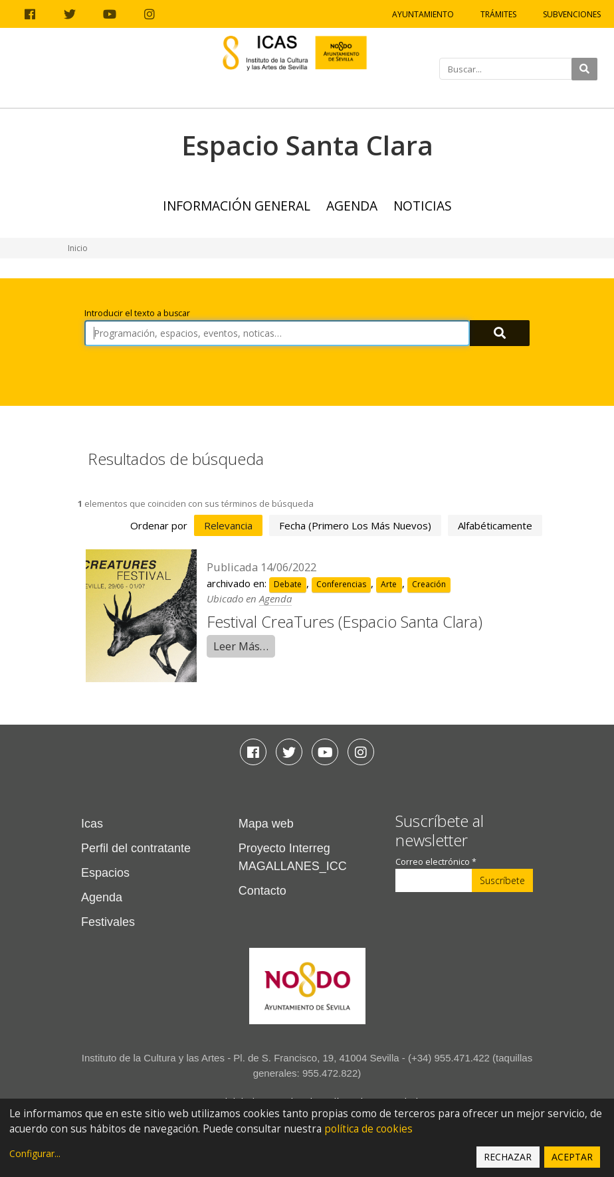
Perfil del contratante (136, 848)
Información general (236, 206)
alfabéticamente (495, 525)
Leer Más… (240, 646)
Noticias (422, 206)
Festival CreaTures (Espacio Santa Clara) (344, 621)
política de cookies (368, 1129)
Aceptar (572, 1156)
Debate (288, 584)
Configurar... (34, 1153)
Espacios (105, 872)
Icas (92, 823)
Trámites (498, 14)
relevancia (228, 525)
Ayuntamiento (423, 14)
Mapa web (266, 823)
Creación (429, 584)
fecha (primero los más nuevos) (355, 525)
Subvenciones (572, 14)
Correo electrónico (435, 862)
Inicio (78, 248)
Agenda (351, 206)
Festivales (108, 922)
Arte (389, 584)
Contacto (262, 890)
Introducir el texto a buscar (137, 313)
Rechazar (508, 1156)
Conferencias (341, 584)
